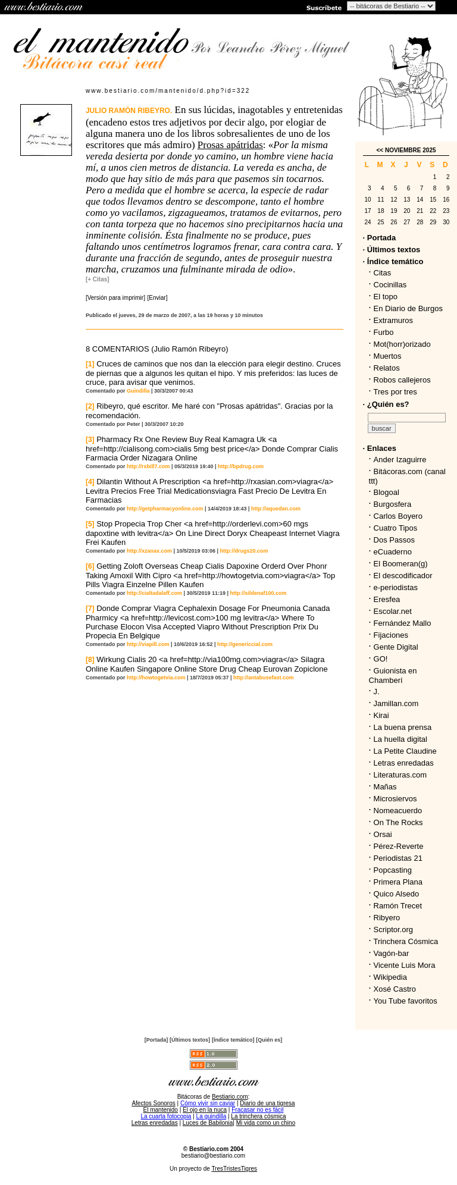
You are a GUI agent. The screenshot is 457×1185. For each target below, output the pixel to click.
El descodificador (403, 575)
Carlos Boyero (398, 516)
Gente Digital (396, 646)
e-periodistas (396, 587)
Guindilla (138, 391)
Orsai (383, 834)
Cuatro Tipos (396, 527)
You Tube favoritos (405, 1000)
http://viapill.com (148, 644)
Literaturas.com (400, 774)
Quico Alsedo (397, 893)
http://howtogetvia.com (156, 678)
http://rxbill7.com (148, 466)
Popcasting (393, 870)
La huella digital (400, 739)
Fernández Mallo (402, 623)
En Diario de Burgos (408, 308)
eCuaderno (393, 551)
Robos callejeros (402, 379)
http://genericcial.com (245, 644)
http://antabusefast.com (263, 678)
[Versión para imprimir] (115, 297)
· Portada (379, 237)
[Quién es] (269, 1040)
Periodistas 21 (398, 858)
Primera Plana (398, 881)
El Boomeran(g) (401, 563)
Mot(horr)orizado (402, 344)
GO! (381, 658)
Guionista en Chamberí (393, 675)
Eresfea (387, 599)
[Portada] (156, 1040)
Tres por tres (395, 391)
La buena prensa (403, 727)
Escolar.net (393, 611)
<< (379, 150)
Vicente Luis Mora (405, 965)
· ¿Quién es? (386, 404)
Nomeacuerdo (398, 810)
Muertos (388, 356)
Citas (383, 272)
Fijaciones (391, 635)
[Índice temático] (233, 1040)
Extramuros (393, 320)
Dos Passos (394, 539)
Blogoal (386, 492)
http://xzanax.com (149, 551)
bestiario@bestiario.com (213, 1155)
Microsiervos (395, 798)
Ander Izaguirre (400, 459)
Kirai (381, 715)
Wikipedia (390, 977)
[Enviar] (158, 297)
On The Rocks (398, 822)
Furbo (384, 332)
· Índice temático (393, 261)
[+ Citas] (97, 279)
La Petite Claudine (405, 751)
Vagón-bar (391, 953)
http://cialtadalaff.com (154, 593)
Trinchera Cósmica (406, 941)
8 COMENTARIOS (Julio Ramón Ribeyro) (157, 348)
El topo (385, 296)
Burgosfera (395, 504)
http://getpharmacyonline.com (165, 509)
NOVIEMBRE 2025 (410, 150)
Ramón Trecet (398, 905)
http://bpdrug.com (241, 466)
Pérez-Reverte (399, 846)
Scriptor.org (393, 929)
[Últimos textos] (190, 1040)
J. (377, 691)
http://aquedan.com (276, 509)
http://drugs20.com (244, 551)
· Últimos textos (392, 249)
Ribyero (387, 917)
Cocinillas (390, 284)
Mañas (385, 786)
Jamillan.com (396, 703)
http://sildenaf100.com (258, 593)
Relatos (387, 367)
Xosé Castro (395, 989)
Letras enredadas (404, 762)
